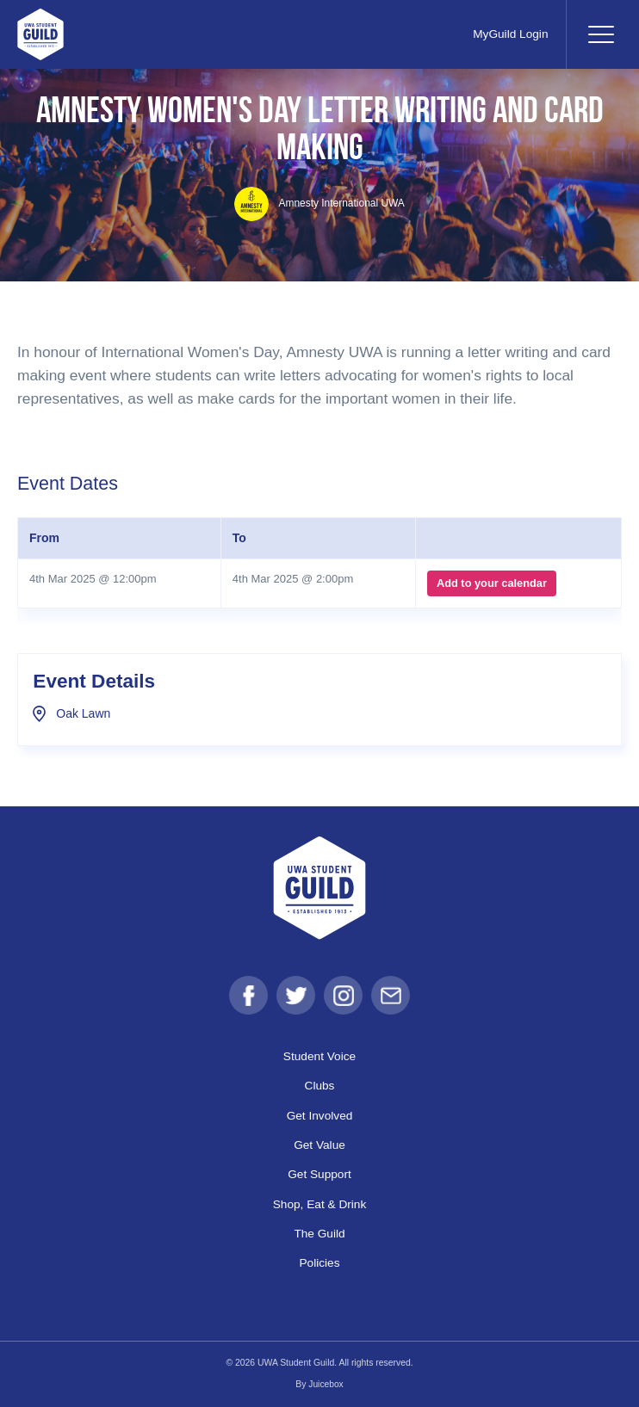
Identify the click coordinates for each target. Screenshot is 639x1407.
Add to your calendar (491, 583)
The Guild (319, 1234)
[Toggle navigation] (600, 34)
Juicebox (326, 1385)
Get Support (320, 1175)
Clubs (319, 1086)
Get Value (320, 1145)
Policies (319, 1263)
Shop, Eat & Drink (319, 1204)
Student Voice (319, 1057)
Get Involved (319, 1115)
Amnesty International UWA (319, 203)
